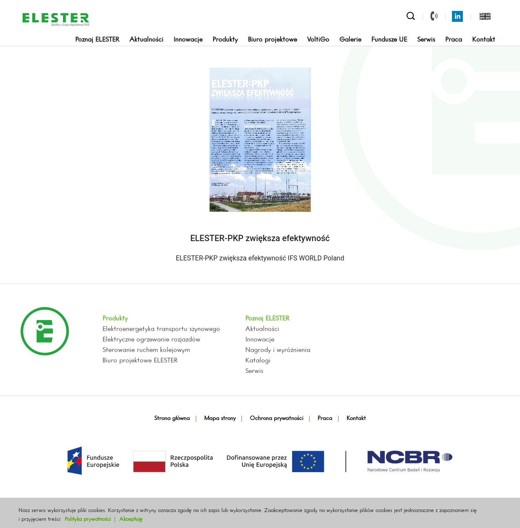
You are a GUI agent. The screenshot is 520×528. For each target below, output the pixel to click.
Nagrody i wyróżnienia (277, 373)
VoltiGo (318, 40)
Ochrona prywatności (276, 418)
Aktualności (146, 40)
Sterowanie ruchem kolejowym (146, 373)
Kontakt (483, 40)
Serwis (426, 40)
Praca (453, 40)
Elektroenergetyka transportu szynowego (161, 352)
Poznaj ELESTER (97, 40)
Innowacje (187, 40)
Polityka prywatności (88, 519)
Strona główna (172, 418)
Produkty (225, 40)
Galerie (350, 40)
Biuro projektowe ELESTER (140, 383)
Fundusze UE (389, 40)
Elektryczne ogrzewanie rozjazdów (151, 362)
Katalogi (258, 383)
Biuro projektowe (272, 40)
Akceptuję (130, 519)
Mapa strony (220, 418)
